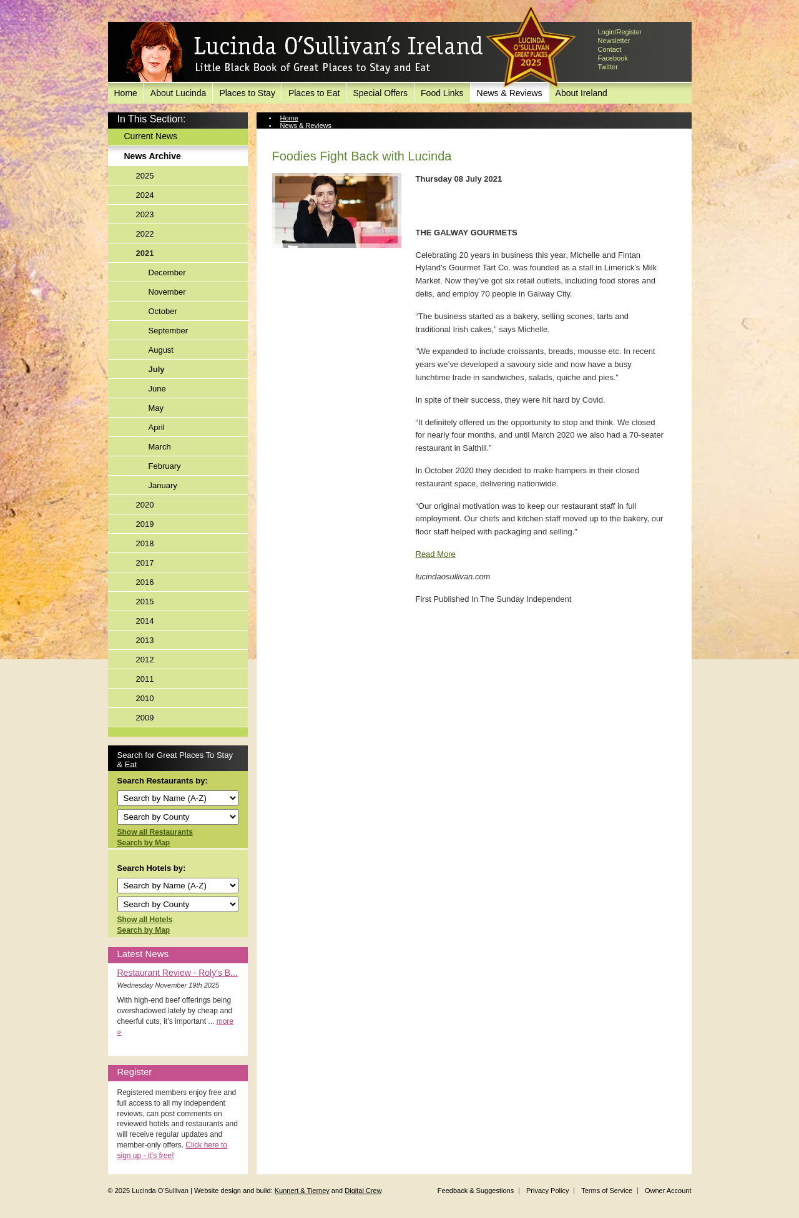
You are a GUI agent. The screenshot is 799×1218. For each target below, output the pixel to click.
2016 (145, 582)
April (157, 427)
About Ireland (581, 93)
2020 (145, 504)
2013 (145, 640)
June (157, 388)
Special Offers (380, 93)
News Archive (152, 156)
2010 (145, 698)
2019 (145, 524)
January (163, 485)
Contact (610, 49)
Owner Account (668, 1190)
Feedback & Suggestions (476, 1190)
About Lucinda (178, 93)
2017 (145, 562)
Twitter (608, 67)
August (161, 350)
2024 (145, 195)
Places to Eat (314, 93)
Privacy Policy (547, 1190)
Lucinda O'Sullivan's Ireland (305, 52)
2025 (145, 175)
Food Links (442, 93)
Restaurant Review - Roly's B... (177, 973)
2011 (145, 679)
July (157, 369)
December (167, 272)
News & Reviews (306, 125)
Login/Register (620, 32)
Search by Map (143, 842)
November (167, 292)
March (160, 446)
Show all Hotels (145, 919)
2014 (145, 621)
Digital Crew (363, 1190)
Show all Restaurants (155, 832)
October (163, 311)
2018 (145, 543)
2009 (145, 717)
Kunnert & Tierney (302, 1190)
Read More (436, 554)
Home (125, 93)
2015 (145, 601)
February (165, 466)
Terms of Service (606, 1190)
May (156, 408)
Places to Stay (247, 93)
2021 (145, 253)
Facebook (613, 58)
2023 (145, 214)
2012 (145, 659)
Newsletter (614, 40)
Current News (151, 136)
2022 (145, 233)
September (169, 330)
